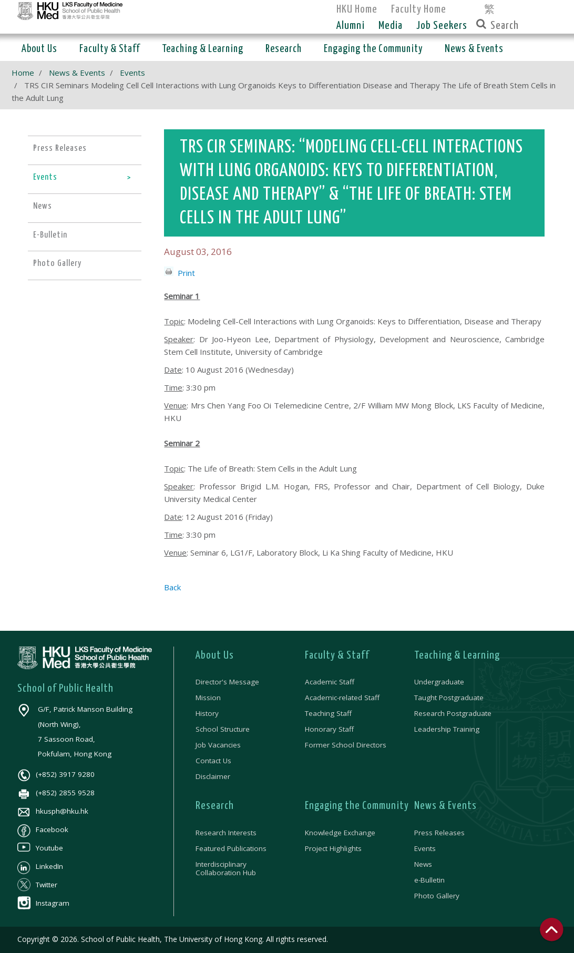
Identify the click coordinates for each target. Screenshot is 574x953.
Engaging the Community (357, 806)
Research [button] (283, 49)
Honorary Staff (329, 729)
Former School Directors (345, 745)
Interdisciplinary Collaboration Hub (226, 868)
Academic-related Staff (342, 697)
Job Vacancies (218, 745)
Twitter (37, 884)
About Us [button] (39, 49)
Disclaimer (213, 776)
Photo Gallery (436, 895)
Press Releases (439, 832)
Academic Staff (329, 681)
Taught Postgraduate (449, 697)
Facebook (42, 829)
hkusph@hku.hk (52, 811)
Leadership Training (446, 729)
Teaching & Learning (457, 655)
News (423, 864)
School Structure (223, 729)
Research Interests (226, 832)
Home (23, 72)
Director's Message (227, 681)
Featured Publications (231, 848)
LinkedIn (40, 866)
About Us (215, 655)
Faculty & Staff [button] (109, 49)
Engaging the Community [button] (373, 49)
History (207, 713)
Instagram (43, 903)
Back (172, 587)
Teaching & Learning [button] (202, 49)
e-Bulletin (429, 880)
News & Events (77, 72)
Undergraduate (439, 681)
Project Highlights (333, 848)
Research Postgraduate (452, 713)
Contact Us (213, 760)
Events (132, 72)
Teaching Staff (328, 713)
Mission (208, 697)
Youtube (40, 848)
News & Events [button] (474, 49)
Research (215, 806)
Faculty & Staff (337, 655)
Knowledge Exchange (340, 832)
